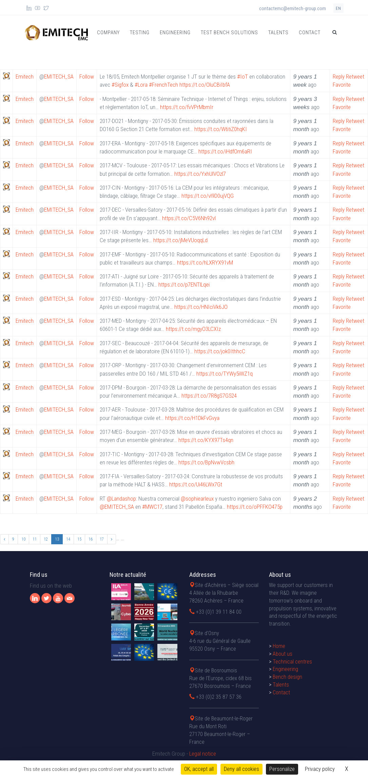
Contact (310, 32)
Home (279, 729)
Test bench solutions (229, 32)
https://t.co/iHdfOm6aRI (225, 151)
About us (282, 736)
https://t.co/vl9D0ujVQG (207, 195)
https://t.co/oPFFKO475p (255, 506)
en (338, 8)
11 (35, 539)
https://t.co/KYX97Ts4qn (205, 440)
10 (23, 539)
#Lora (141, 84)
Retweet (355, 76)
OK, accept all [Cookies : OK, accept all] (199, 769)
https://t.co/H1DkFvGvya (192, 418)
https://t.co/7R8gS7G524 (209, 395)
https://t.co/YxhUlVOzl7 (200, 173)
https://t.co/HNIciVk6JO (201, 306)
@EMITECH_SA (117, 506)
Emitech (25, 76)
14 (68, 539)
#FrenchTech (163, 84)
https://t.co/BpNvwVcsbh (206, 462)
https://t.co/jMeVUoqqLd (180, 240)
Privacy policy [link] (320, 769)
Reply (339, 76)
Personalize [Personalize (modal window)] (282, 769)
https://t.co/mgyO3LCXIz (193, 328)
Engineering (175, 32)
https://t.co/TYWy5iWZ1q (224, 373)
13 (57, 539)
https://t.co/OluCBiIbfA (204, 84)
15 (79, 539)
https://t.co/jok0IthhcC (219, 351)
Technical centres (292, 744)
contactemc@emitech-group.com (292, 8)
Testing (140, 32)
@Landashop (121, 498)
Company (108, 32)
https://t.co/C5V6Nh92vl (189, 218)
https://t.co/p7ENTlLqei (184, 284)
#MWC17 (152, 506)
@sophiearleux (197, 498)
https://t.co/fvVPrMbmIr (186, 107)
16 (91, 539)
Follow (86, 76)
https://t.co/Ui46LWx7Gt (195, 484)
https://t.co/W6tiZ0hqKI (220, 129)
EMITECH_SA (59, 76)
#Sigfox (120, 84)
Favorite (342, 84)
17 (102, 539)
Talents (278, 32)
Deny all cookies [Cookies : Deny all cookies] (241, 769)
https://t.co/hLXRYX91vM (205, 262)
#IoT (242, 76)
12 (46, 539)
